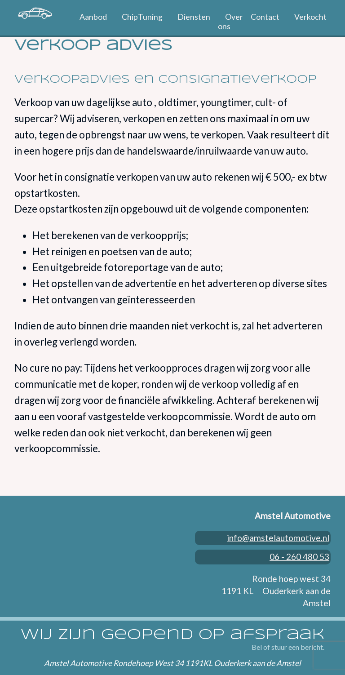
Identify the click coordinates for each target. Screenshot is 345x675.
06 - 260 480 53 (301, 548)
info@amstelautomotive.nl (279, 536)
